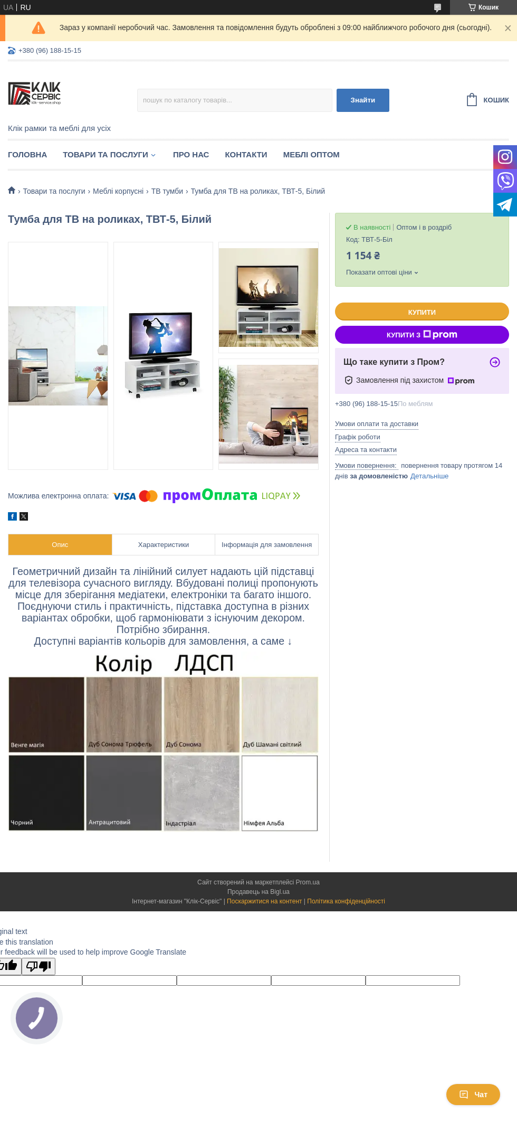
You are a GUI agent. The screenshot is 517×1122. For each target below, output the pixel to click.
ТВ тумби (167, 191)
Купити (422, 312)
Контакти (246, 154)
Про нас (191, 154)
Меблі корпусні (118, 191)
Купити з (422, 335)
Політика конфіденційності (346, 901)
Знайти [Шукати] (363, 100)
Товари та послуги (105, 154)
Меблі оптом (311, 154)
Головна (27, 154)
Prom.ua (308, 882)
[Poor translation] (38, 966)
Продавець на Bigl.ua (258, 891)
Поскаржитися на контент (264, 901)
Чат (473, 1094)
